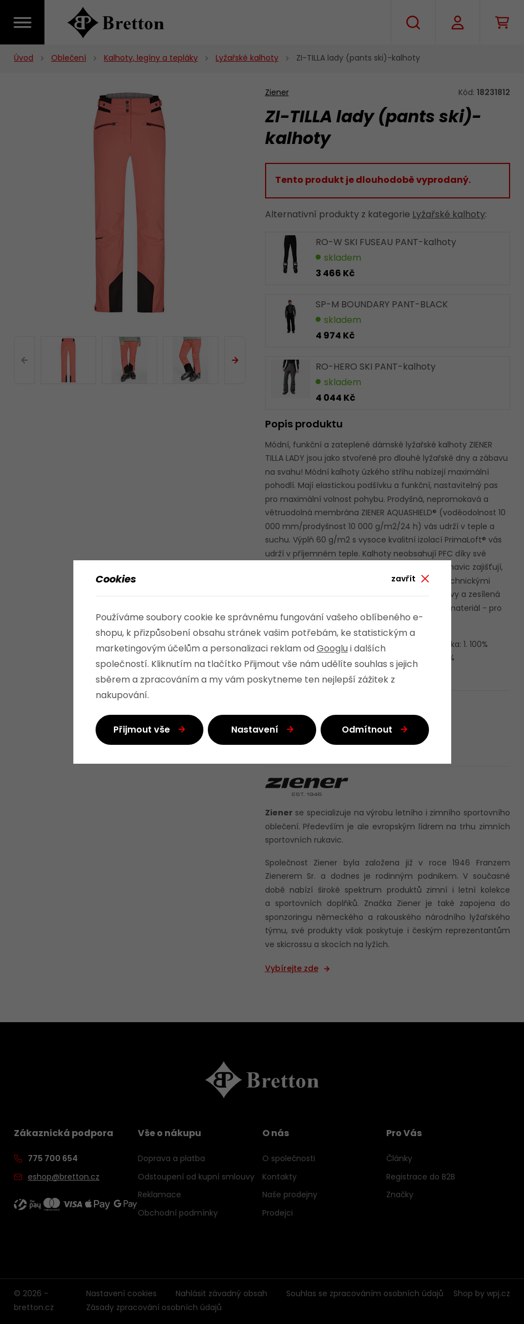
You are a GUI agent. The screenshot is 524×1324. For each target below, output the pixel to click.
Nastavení (254, 730)
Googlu (332, 649)
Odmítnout (367, 730)
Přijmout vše (141, 730)
